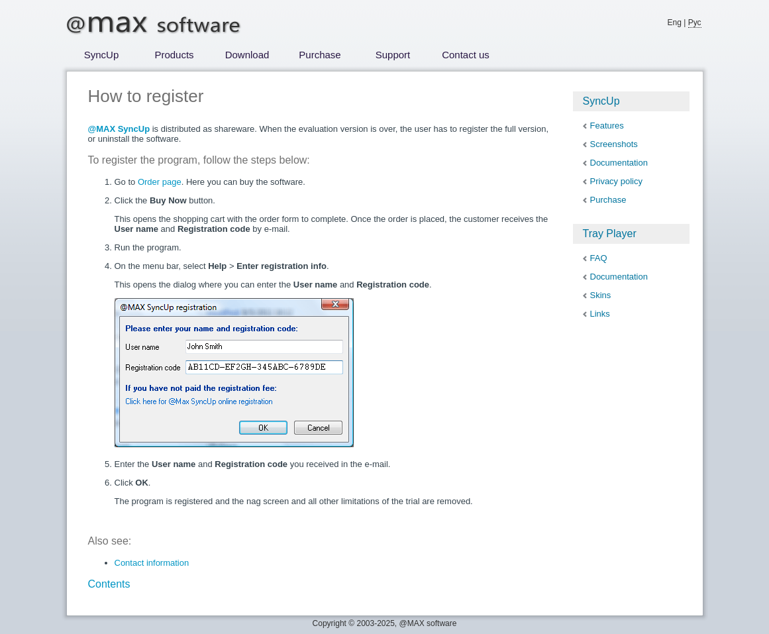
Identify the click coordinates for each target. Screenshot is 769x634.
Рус (694, 22)
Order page (159, 182)
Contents (109, 584)
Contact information (152, 563)
